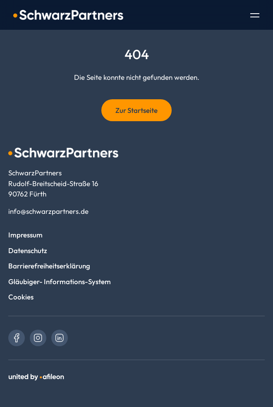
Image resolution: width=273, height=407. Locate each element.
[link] (16, 338)
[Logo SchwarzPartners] (68, 15)
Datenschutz (27, 250)
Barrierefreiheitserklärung (49, 265)
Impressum (25, 234)
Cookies (21, 296)
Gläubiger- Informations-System (59, 281)
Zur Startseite (136, 110)
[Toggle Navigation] (255, 16)
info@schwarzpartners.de (48, 211)
